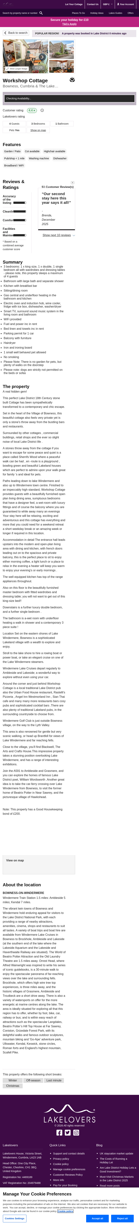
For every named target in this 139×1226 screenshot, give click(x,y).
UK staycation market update (116, 1153)
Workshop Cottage (25, 80)
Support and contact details (69, 1153)
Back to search (18, 32)
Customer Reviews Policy (68, 1174)
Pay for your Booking (65, 1185)
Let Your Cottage (74, 4)
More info (58, 1180)
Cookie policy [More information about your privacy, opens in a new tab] (65, 1211)
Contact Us (92, 4)
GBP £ (108, 4)
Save (72, 79)
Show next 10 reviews (57, 235)
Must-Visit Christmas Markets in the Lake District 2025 (117, 1178)
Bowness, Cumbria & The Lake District (30, 86)
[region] (69, 1206)
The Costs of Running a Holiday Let (113, 1160)
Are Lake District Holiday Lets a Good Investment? (118, 1169)
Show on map (38, 130)
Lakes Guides (115, 13)
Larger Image (17, 69)
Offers (130, 13)
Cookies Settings (14, 1218)
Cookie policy (61, 1164)
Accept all (97, 1218)
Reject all (122, 1218)
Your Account (125, 4)
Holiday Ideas (97, 13)
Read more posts (110, 1185)
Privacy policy (61, 1158)
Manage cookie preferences (69, 1169)
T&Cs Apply (69, 24)
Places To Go (78, 13)
